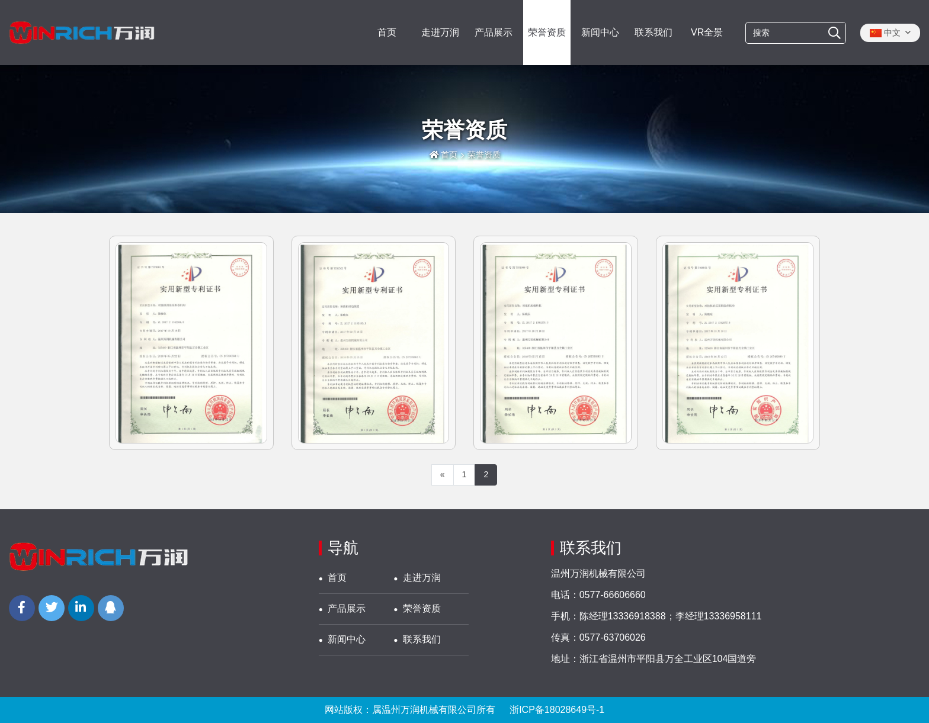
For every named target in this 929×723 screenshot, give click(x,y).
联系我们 (653, 32)
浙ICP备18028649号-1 (557, 710)
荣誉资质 (547, 32)
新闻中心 (600, 32)
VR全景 (707, 32)
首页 (386, 32)
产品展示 (493, 32)
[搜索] (834, 33)
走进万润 (440, 32)
